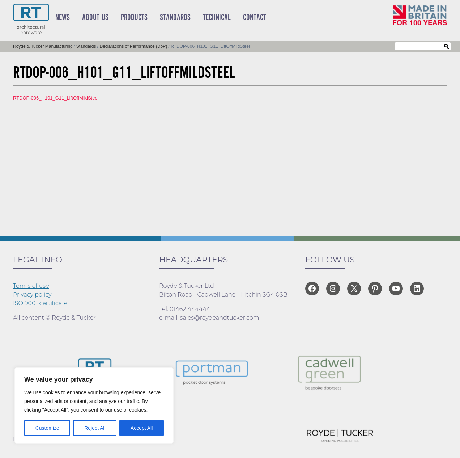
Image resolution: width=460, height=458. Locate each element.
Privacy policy (32, 294)
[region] (94, 405)
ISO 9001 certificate (40, 303)
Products (134, 17)
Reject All (94, 428)
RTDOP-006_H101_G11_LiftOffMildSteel (56, 98)
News (62, 17)
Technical (217, 17)
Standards (175, 17)
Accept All (142, 428)
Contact (254, 17)
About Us (95, 17)
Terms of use (31, 285)
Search (446, 46)
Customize (47, 428)
